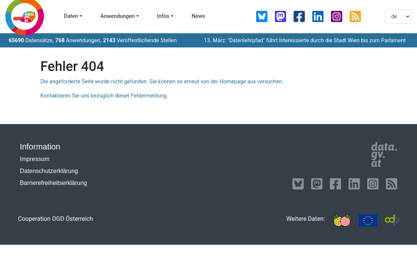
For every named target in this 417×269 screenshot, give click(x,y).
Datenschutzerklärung (49, 171)
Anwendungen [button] (117, 16)
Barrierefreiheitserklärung (53, 183)
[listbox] (398, 16)
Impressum (34, 159)
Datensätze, (31, 40)
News (198, 16)
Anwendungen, (78, 40)
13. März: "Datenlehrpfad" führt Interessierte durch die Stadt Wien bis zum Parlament (305, 40)
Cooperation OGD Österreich (55, 218)
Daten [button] (71, 16)
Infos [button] (163, 16)
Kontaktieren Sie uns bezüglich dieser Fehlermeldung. (104, 96)
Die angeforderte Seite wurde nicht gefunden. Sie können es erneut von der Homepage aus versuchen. (161, 81)
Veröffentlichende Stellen (140, 40)
